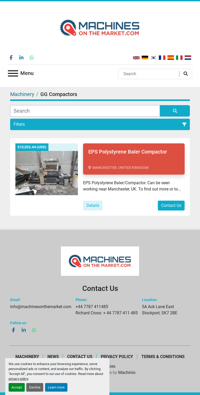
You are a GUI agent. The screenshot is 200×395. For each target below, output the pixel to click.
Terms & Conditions (163, 356)
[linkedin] (21, 57)
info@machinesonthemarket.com (40, 306)
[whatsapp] (32, 57)
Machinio (126, 372)
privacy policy (18, 379)
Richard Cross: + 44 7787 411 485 (107, 312)
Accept (16, 387)
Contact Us (171, 205)
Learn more (56, 387)
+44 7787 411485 (92, 306)
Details (92, 205)
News (53, 356)
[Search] (149, 74)
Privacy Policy (117, 356)
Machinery (27, 356)
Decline (34, 387)
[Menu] (13, 74)
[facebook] (11, 57)
